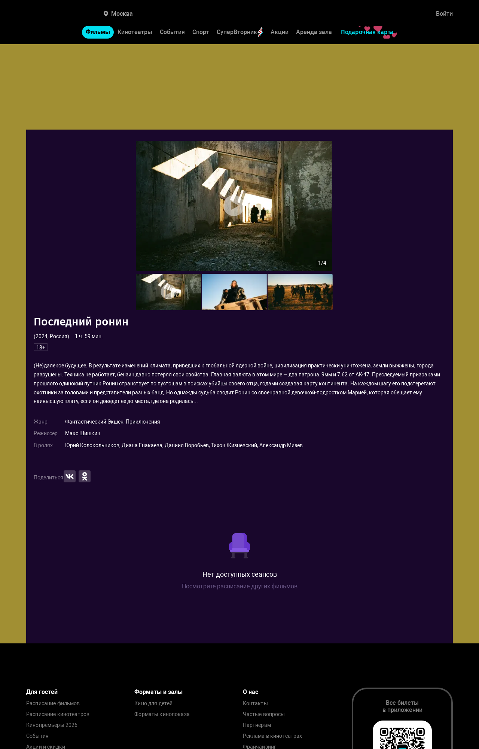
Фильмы (98, 32)
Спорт (200, 32)
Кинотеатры (135, 32)
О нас (250, 691)
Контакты (255, 703)
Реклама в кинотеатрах (272, 736)
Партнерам (257, 725)
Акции (280, 32)
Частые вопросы (264, 714)
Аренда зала (314, 32)
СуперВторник (240, 32)
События (172, 32)
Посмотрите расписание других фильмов (240, 586)
